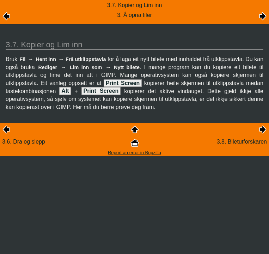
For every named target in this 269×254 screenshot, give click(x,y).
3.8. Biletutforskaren (242, 142)
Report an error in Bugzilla (134, 152)
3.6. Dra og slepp (23, 142)
